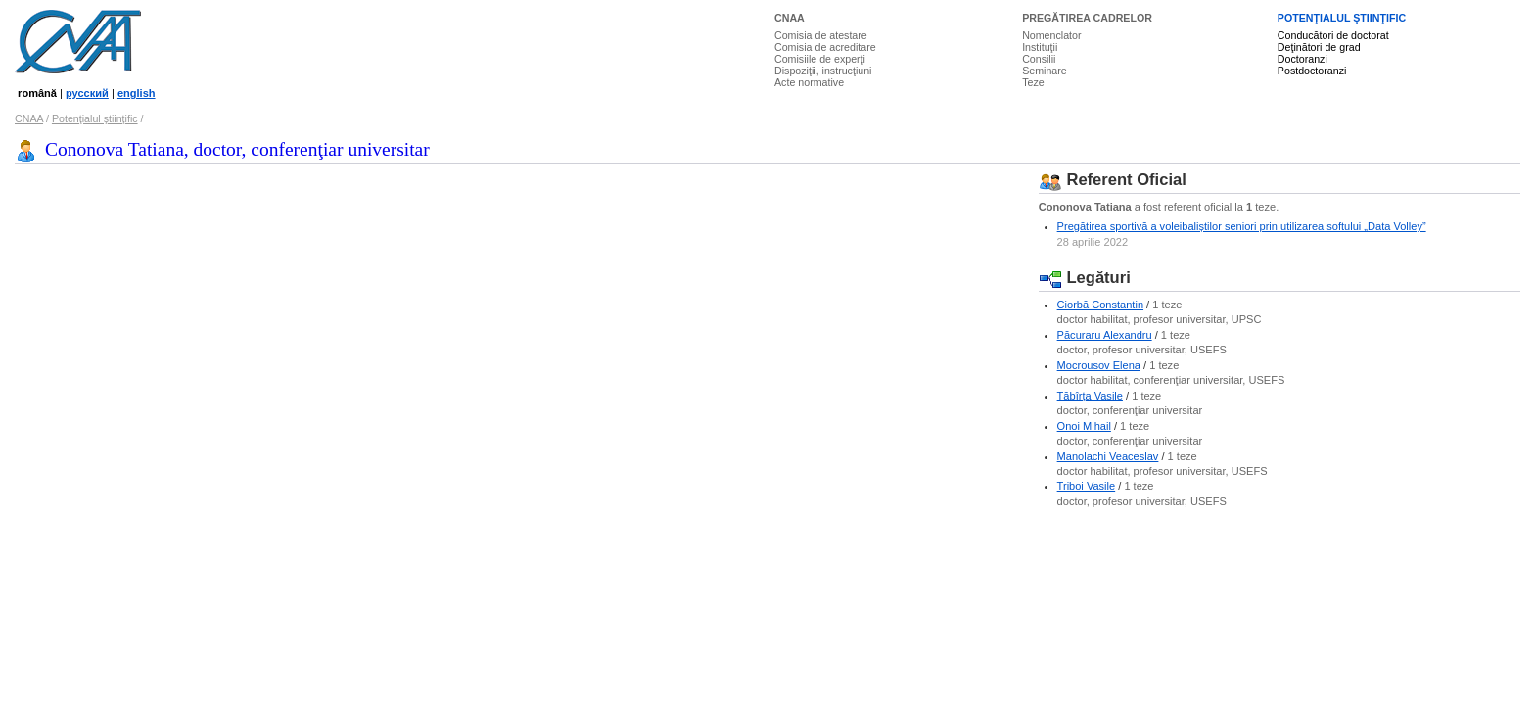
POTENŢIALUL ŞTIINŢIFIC (1342, 18)
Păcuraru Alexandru (1104, 335)
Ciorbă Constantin (1100, 304)
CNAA (789, 18)
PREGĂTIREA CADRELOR (1087, 18)
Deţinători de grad (1319, 47)
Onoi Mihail (1084, 426)
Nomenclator (1051, 35)
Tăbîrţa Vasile (1090, 395)
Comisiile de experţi (819, 59)
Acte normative (809, 82)
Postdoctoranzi (1312, 70)
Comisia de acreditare (825, 47)
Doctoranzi (1302, 59)
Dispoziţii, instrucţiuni (823, 70)
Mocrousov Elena (1098, 365)
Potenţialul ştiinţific (95, 118)
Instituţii (1039, 47)
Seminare (1044, 70)
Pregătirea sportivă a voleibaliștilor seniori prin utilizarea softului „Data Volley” (1241, 226)
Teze (1033, 82)
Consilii (1038, 59)
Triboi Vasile (1086, 486)
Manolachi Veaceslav (1108, 456)
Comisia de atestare (820, 35)
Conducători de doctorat (1333, 35)
